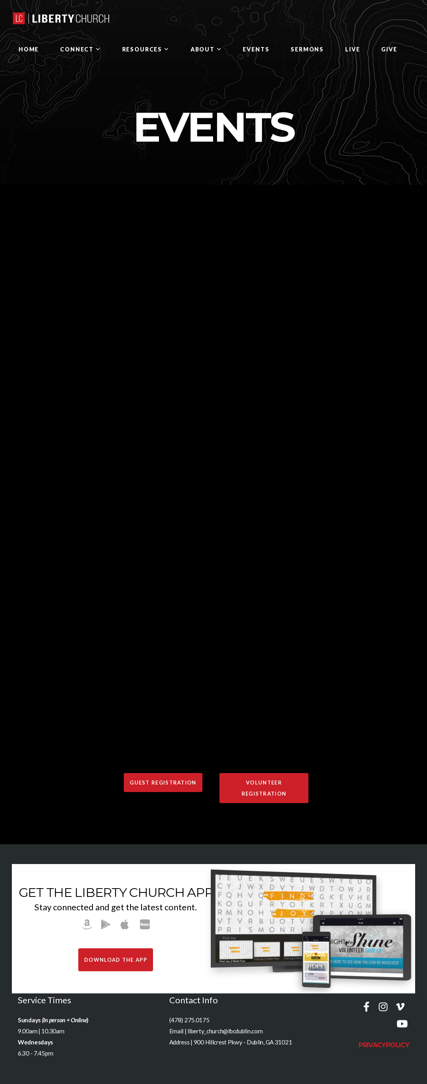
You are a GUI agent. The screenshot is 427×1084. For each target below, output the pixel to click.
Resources (145, 49)
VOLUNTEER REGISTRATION (264, 788)
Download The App (115, 960)
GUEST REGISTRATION (163, 782)
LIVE (352, 49)
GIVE (389, 49)
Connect (80, 49)
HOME (29, 49)
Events (256, 49)
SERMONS (307, 49)
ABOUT (206, 49)
